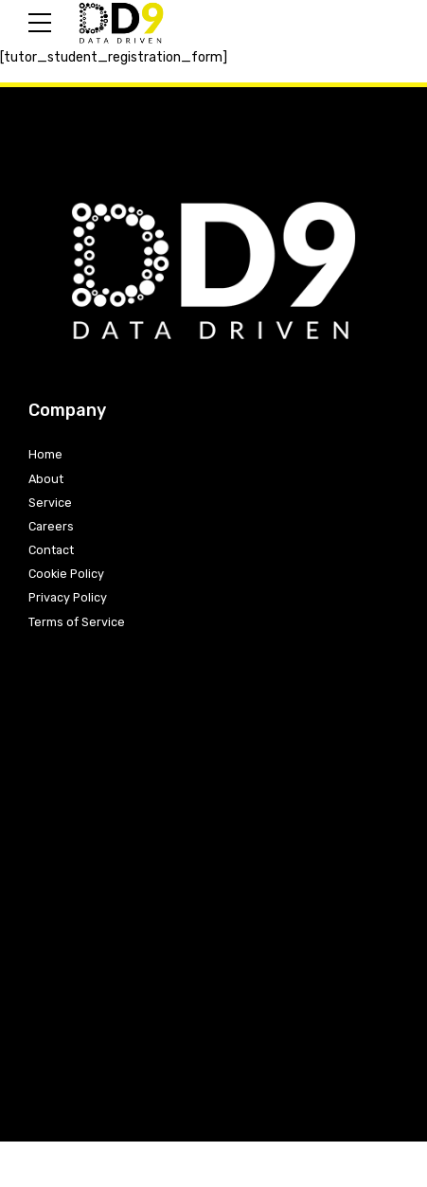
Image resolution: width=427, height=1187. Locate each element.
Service (50, 502)
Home (45, 454)
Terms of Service (76, 622)
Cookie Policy (66, 574)
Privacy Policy (67, 597)
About (45, 479)
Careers (51, 526)
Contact (51, 550)
